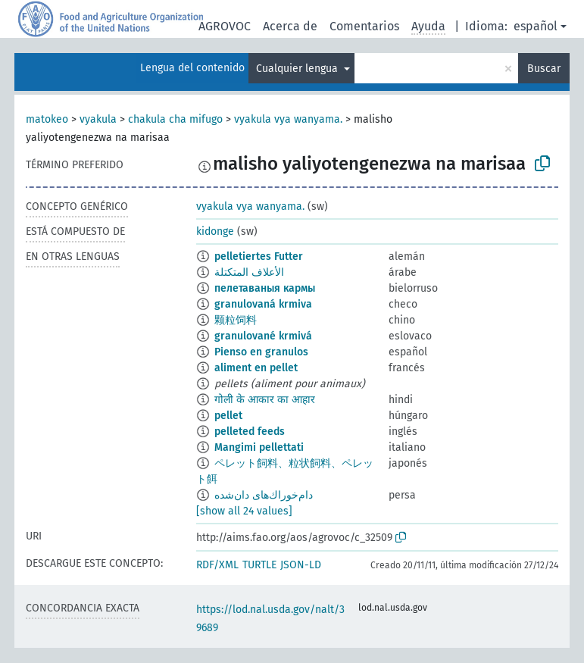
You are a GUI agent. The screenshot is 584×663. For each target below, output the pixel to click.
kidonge (215, 231)
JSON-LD (300, 564)
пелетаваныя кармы (264, 288)
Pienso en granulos (261, 352)
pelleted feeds (249, 431)
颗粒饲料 (235, 320)
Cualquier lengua (298, 68)
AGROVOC (224, 26)
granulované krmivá (263, 336)
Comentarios (364, 26)
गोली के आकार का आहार (264, 399)
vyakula (98, 119)
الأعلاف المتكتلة (249, 272)
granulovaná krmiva (263, 304)
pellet (228, 415)
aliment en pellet (256, 367)
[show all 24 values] (244, 511)
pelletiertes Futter (258, 256)
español (535, 26)
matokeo (47, 119)
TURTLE (259, 564)
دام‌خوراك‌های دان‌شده (263, 495)
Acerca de (290, 26)
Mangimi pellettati (259, 447)
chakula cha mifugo (175, 119)
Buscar (544, 68)
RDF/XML (217, 564)
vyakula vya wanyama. (288, 119)
